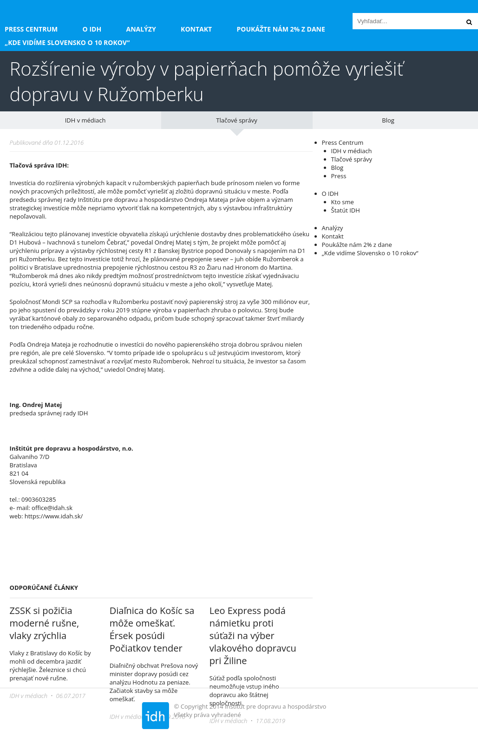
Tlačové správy (236, 120)
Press (339, 176)
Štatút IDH (345, 210)
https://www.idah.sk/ (54, 516)
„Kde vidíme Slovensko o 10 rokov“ (67, 42)
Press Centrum (31, 29)
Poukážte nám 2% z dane (280, 29)
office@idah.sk (52, 508)
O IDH (92, 29)
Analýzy (141, 29)
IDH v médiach (85, 120)
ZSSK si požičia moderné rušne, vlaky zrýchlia (44, 623)
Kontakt (196, 29)
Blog (388, 120)
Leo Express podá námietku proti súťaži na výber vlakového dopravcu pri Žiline (253, 635)
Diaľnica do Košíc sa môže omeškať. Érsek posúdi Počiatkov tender (152, 629)
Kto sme (342, 202)
